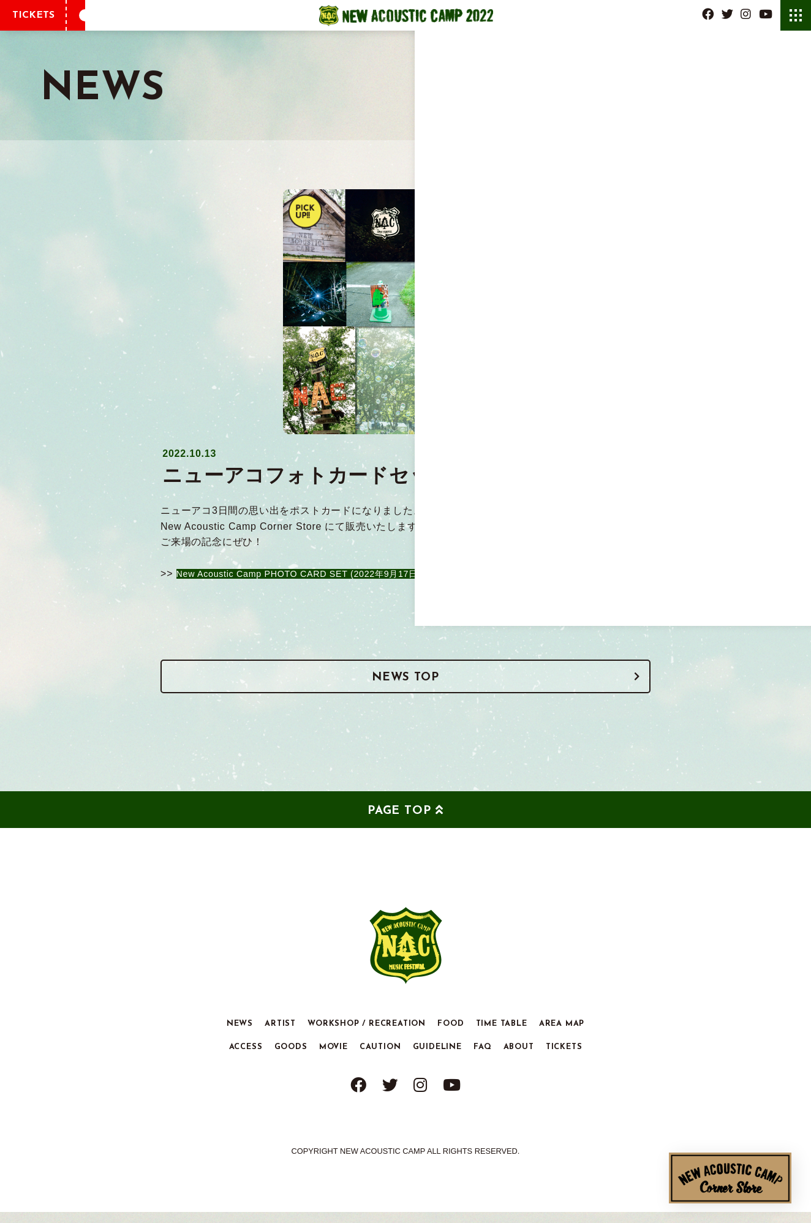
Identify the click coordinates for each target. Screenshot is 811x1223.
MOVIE (333, 1058)
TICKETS (33, 15)
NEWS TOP (405, 684)
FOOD (450, 1035)
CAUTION (380, 1058)
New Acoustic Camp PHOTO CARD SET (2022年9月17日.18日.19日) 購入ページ (370, 573)
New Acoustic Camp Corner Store (730, 1178)
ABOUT (519, 1058)
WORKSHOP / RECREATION (366, 1035)
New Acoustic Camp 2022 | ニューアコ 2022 (406, 15)
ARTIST (280, 1035)
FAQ (482, 1058)
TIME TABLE (501, 1035)
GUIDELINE (437, 1058)
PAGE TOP (399, 823)
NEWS (240, 1035)
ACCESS (246, 1058)
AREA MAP (561, 1035)
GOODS (290, 1058)
